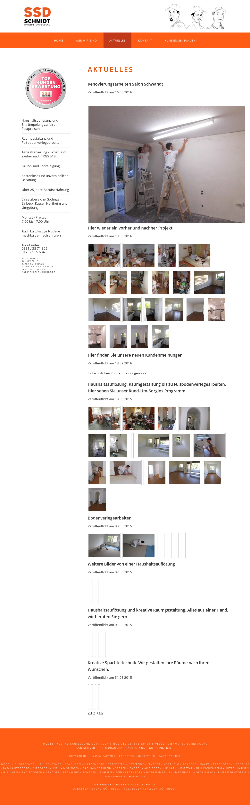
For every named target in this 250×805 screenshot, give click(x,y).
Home (58, 40)
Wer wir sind (86, 40)
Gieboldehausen (46, 768)
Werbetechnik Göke (191, 743)
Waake (205, 764)
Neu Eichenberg (209, 768)
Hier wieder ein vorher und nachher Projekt (130, 228)
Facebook (127, 756)
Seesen (120, 768)
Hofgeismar (156, 772)
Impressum (147, 756)
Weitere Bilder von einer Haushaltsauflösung (131, 564)
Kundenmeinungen (180, 40)
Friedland (137, 776)
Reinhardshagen (129, 772)
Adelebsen (153, 768)
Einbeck (153, 764)
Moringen (71, 768)
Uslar (170, 768)
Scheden (90, 772)
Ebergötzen (223, 764)
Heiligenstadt (49, 764)
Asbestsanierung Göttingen (97, 788)
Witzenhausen (237, 768)
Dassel (135, 768)
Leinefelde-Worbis (231, 772)
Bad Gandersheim (97, 768)
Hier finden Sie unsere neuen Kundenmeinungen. (136, 355)
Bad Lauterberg (16, 768)
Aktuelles (117, 40)
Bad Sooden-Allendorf (40, 772)
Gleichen (10, 772)
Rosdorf (189, 764)
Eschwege (71, 772)
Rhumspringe (179, 772)
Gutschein (78, 756)
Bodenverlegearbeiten (109, 518)
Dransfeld (116, 764)
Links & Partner (103, 756)
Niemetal (185, 768)
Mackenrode (115, 776)
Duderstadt (24, 764)
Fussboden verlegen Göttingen (150, 788)
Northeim (171, 764)
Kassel (5, 764)
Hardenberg (94, 764)
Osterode (136, 764)
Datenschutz (170, 756)
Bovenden (73, 764)
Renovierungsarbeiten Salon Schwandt (125, 84)
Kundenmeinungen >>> (128, 373)
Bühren (106, 772)
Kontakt (145, 40)
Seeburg (243, 764)
